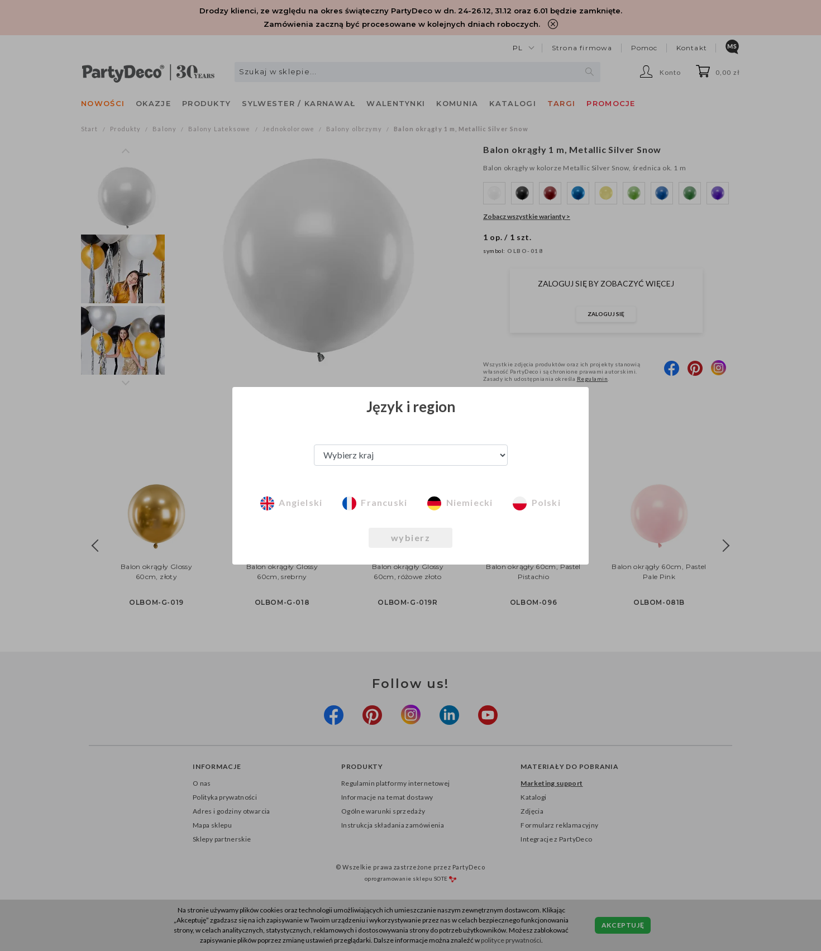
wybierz (411, 537)
